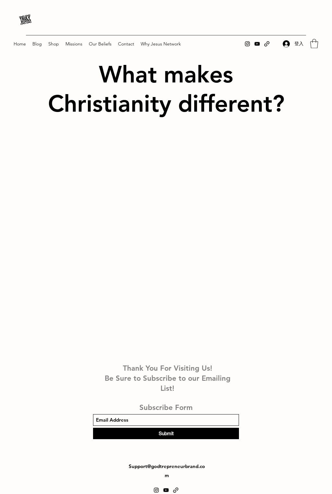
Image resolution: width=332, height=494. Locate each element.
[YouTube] (257, 44)
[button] (53, 44)
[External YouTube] (165, 178)
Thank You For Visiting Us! (167, 368)
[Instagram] (247, 44)
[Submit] (166, 433)
